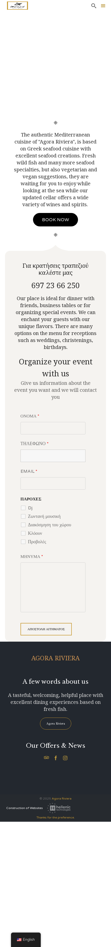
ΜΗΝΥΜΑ (31, 556)
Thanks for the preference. (55, 817)
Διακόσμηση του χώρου (49, 524)
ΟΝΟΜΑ (29, 416)
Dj (30, 507)
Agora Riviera (62, 798)
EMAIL (28, 471)
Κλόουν (35, 533)
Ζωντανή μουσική (44, 516)
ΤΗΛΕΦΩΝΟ (34, 443)
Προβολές (37, 541)
